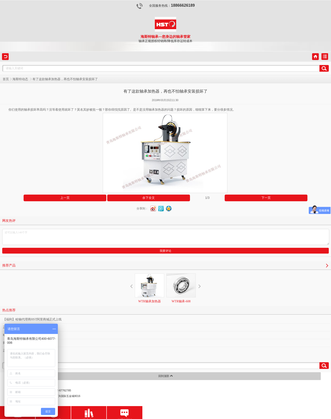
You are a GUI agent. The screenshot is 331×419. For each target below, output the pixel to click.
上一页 (65, 197)
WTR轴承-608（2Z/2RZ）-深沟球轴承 (181, 296)
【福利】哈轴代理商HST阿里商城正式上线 (32, 319)
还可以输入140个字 (165, 237)
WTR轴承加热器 (149, 288)
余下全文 (148, 197)
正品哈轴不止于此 (15, 327)
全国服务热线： (165, 5)
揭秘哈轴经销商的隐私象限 (21, 342)
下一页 (266, 197)
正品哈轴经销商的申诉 (18, 350)
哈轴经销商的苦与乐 (17, 335)
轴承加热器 (156, 109)
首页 (6, 79)
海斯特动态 (20, 79)
